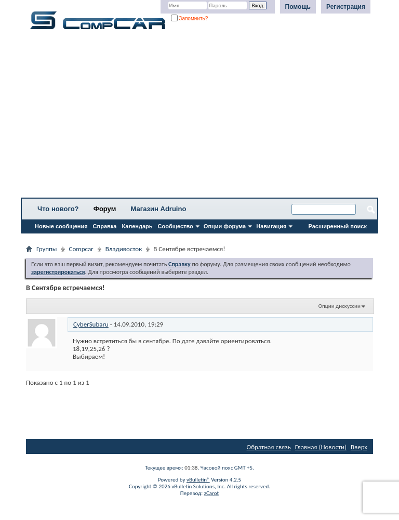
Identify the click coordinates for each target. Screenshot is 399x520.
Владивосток (123, 249)
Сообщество (175, 226)
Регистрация (345, 6)
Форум (105, 209)
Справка (105, 226)
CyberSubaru (91, 324)
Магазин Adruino (159, 209)
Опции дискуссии (339, 306)
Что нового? (58, 209)
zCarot (211, 493)
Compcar (81, 249)
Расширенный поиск (338, 226)
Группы (46, 249)
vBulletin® (198, 479)
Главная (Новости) (321, 447)
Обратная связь (269, 447)
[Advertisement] (199, 117)
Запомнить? (189, 18)
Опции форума (225, 226)
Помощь (298, 6)
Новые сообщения (61, 226)
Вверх (359, 447)
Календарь (137, 226)
